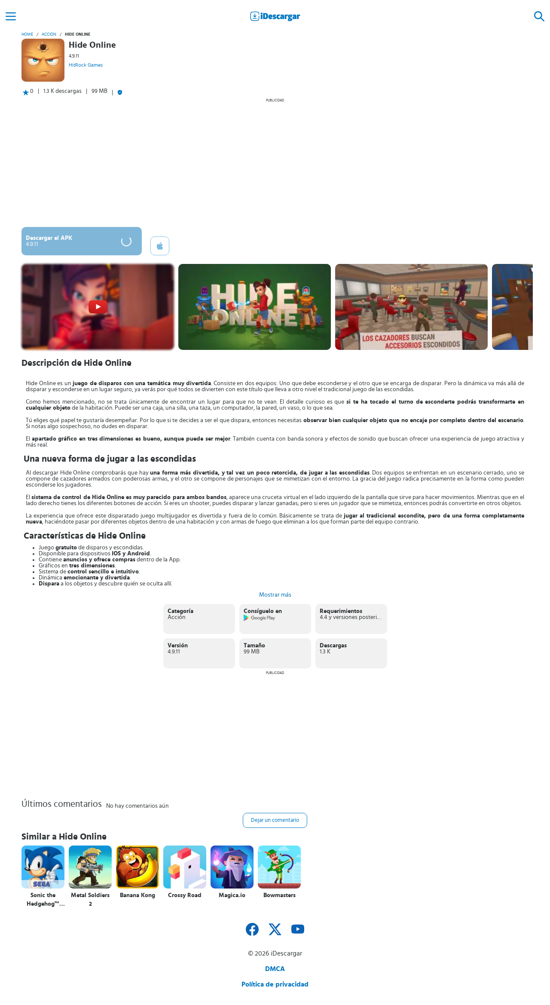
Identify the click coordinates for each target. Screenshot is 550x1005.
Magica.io (232, 895)
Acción (49, 34)
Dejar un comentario (275, 820)
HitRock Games (86, 64)
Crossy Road (185, 895)
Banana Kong (137, 895)
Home (27, 34)
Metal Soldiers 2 (90, 899)
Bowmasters (279, 895)
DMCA (275, 968)
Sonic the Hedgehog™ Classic (43, 899)
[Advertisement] (275, 162)
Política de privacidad (275, 984)
